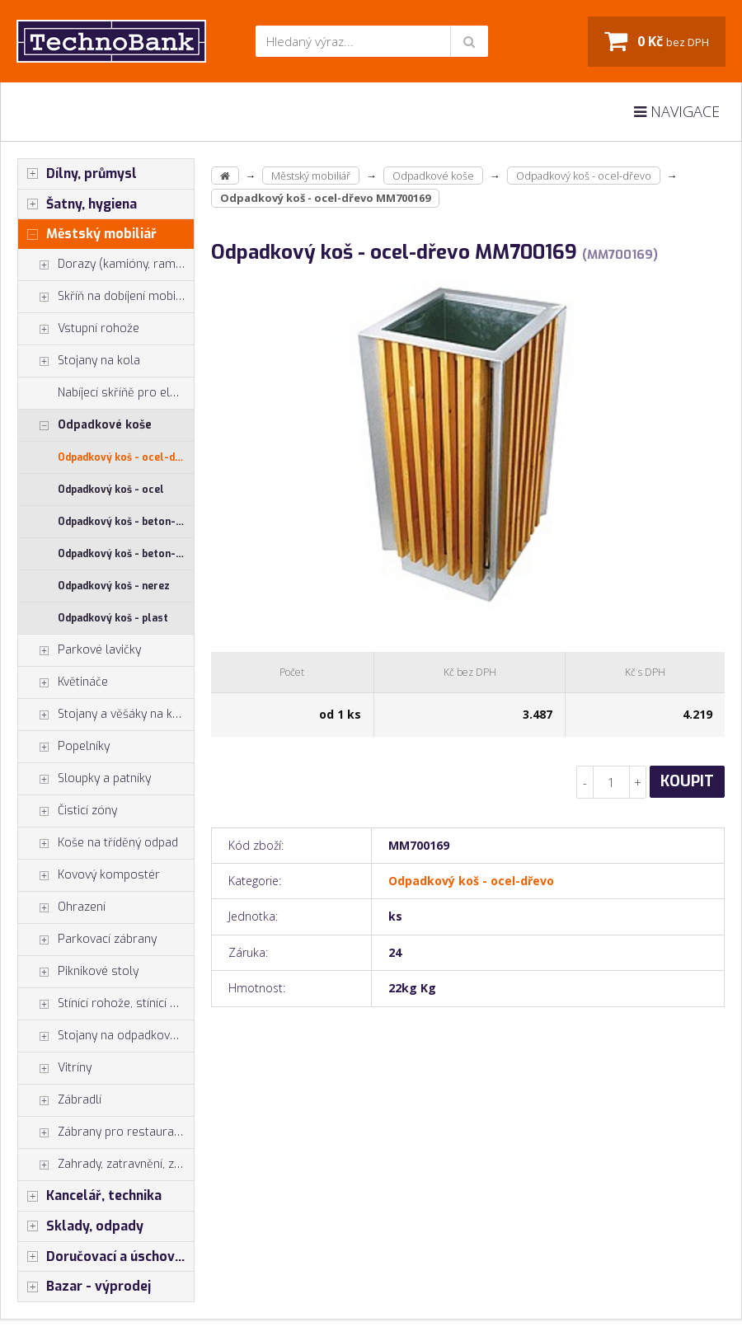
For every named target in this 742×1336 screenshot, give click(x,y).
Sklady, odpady (80, 1226)
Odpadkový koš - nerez (114, 586)
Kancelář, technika (90, 1196)
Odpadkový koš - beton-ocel (126, 521)
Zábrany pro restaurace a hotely (106, 1132)
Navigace (677, 111)
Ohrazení (62, 907)
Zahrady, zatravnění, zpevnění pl (106, 1164)
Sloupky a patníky (84, 779)
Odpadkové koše (85, 425)
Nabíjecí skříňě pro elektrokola (126, 393)
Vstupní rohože (78, 329)
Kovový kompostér (89, 875)
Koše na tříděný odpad (98, 843)
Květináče (63, 682)
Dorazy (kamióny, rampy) (105, 264)
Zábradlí (59, 1100)
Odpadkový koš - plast (113, 618)
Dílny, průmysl (77, 174)
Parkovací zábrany (87, 939)
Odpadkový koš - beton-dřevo (126, 553)
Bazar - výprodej (84, 1286)
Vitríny (55, 1068)
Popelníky (64, 746)
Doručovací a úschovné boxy (106, 1257)
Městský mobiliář (87, 234)
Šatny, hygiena (77, 204)
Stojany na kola (79, 361)
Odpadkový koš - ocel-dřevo (126, 457)
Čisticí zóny (67, 811)
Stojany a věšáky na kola (104, 714)
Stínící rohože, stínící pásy (106, 1004)
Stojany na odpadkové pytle (106, 1036)
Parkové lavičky (79, 650)
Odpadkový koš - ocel (111, 489)
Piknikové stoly (78, 971)
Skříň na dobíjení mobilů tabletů (106, 296)
